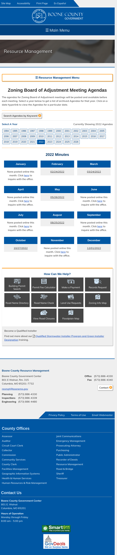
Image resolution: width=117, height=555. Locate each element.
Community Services (13, 459)
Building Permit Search (17, 287)
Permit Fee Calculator (43, 287)
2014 (75, 136)
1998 (41, 131)
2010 (41, 136)
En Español (60, 3)
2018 (6, 141)
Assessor (7, 436)
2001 (67, 131)
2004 (93, 131)
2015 (84, 136)
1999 (49, 131)
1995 (14, 131)
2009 (32, 136)
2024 (58, 141)
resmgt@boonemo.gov (15, 388)
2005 (101, 131)
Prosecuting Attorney (68, 445)
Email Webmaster (102, 415)
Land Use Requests (71, 302)
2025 (67, 141)
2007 (14, 136)
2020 (23, 141)
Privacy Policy (57, 415)
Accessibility (23, 3)
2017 (101, 136)
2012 (58, 136)
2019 (14, 141)
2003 (84, 131)
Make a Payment (71, 287)
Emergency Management (70, 440)
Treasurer (61, 478)
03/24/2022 (89, 172)
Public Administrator (68, 454)
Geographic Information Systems (21, 473)
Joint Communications (68, 436)
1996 (23, 131)
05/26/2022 (52, 198)
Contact (103, 388)
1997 (32, 131)
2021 (32, 141)
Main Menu (57, 30)
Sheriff (60, 473)
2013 (67, 136)
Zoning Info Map (98, 302)
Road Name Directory (17, 302)
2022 (41, 141)
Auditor (6, 440)
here (26, 175)
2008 (23, 136)
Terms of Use (78, 415)
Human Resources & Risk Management (24, 482)
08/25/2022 (52, 223)
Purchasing (62, 450)
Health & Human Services (16, 478)
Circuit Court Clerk (12, 445)
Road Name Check (44, 302)
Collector (7, 450)
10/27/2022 (16, 249)
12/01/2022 (89, 249)
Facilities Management (15, 468)
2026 (75, 141)
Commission (9, 454)
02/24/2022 (52, 172)
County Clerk (9, 464)
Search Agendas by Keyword (20, 115)
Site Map (6, 3)
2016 (93, 136)
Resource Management (69, 464)
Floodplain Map (70, 318)
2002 (75, 131)
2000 (58, 131)
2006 (6, 136)
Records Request (98, 287)
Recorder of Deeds (67, 459)
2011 (49, 136)
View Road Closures (44, 318)
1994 (6, 131)
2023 (49, 141)
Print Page (42, 3)
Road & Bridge (64, 468)
